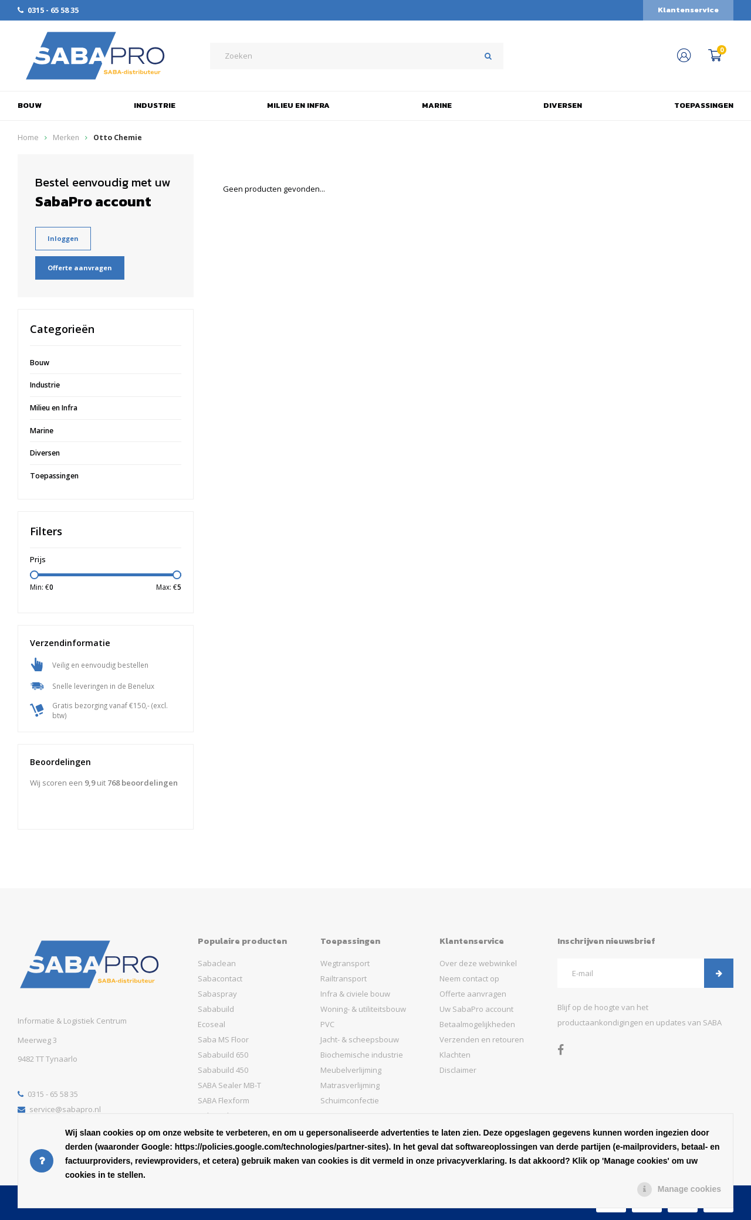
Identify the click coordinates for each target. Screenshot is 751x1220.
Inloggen (63, 238)
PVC (327, 1024)
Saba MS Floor (223, 1039)
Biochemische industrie (361, 1054)
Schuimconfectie (349, 1100)
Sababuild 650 (223, 1054)
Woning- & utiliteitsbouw (363, 1009)
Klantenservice (688, 9)
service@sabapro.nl (59, 1109)
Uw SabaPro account (476, 1009)
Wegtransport (345, 963)
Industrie (154, 105)
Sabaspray (217, 993)
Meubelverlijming (350, 1070)
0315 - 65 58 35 (48, 10)
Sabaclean (217, 963)
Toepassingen (703, 105)
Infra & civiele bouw (355, 993)
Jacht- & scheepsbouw (359, 1039)
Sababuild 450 (223, 1070)
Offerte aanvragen (80, 267)
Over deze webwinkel (478, 963)
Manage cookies (689, 1189)
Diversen (562, 105)
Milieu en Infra (298, 105)
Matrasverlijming (350, 1085)
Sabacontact (220, 978)
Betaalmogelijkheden (477, 1024)
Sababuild (216, 1009)
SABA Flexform (223, 1100)
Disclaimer (457, 1070)
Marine (437, 105)
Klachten (455, 1054)
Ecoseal (211, 1024)
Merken (66, 137)
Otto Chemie (117, 137)
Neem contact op (469, 978)
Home (28, 137)
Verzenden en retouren (481, 1039)
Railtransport (343, 978)
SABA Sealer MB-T (229, 1085)
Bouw (30, 105)
